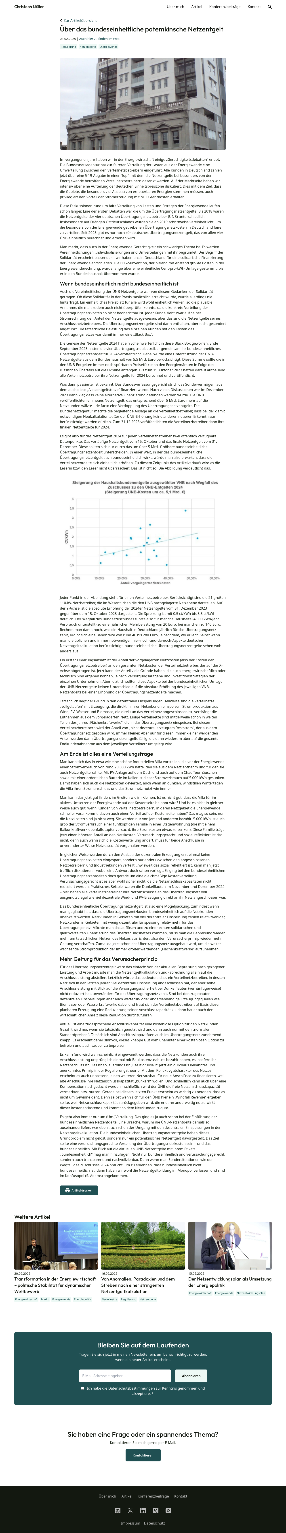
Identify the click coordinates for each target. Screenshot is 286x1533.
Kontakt (254, 6)
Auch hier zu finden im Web (99, 39)
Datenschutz (154, 1523)
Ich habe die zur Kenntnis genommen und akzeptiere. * (143, 1391)
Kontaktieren (143, 1455)
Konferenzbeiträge (225, 6)
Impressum (130, 1523)
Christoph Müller (29, 6)
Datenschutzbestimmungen (132, 1388)
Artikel (196, 6)
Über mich (175, 6)
